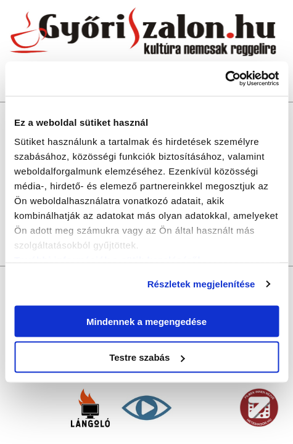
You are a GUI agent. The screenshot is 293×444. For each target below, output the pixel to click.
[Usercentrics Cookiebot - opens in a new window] (225, 79)
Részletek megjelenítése (201, 284)
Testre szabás (146, 357)
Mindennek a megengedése (146, 321)
